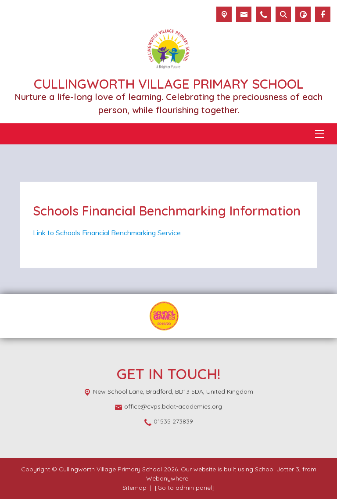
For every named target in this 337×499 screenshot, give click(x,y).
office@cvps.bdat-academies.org (173, 406)
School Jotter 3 (277, 469)
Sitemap (134, 488)
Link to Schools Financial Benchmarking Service (107, 232)
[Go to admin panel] (185, 488)
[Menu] (319, 133)
